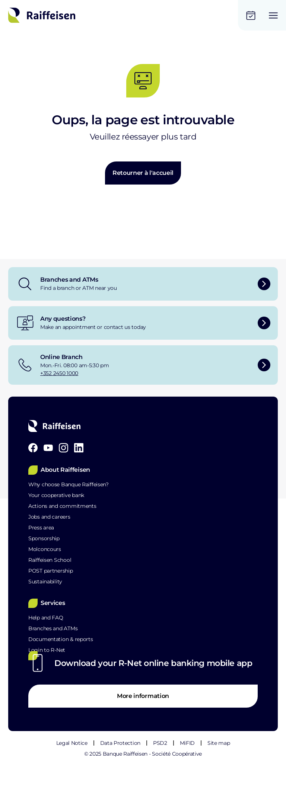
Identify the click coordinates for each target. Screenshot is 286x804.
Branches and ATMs (52, 628)
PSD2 (160, 743)
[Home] (41, 15)
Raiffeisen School (49, 560)
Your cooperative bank (56, 495)
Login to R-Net (46, 650)
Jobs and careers (49, 516)
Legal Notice (72, 743)
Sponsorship (44, 538)
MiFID (187, 743)
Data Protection (120, 743)
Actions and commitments (62, 506)
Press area (41, 527)
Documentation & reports (60, 639)
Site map (218, 743)
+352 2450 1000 (59, 373)
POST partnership (50, 570)
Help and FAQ (45, 617)
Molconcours (44, 549)
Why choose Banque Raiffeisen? (68, 484)
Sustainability (45, 581)
